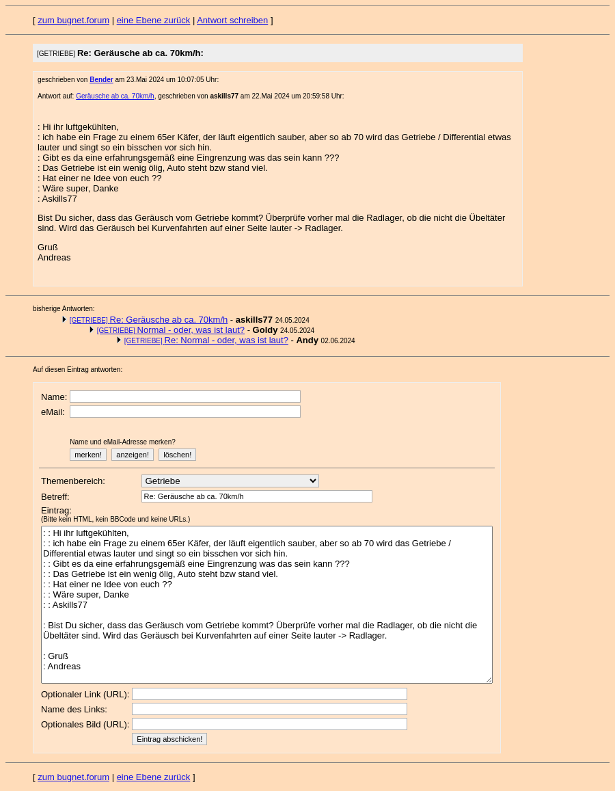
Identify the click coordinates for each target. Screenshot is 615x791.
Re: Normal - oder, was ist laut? (206, 340)
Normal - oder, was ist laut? (171, 330)
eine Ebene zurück (154, 20)
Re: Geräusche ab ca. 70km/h (149, 319)
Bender (101, 79)
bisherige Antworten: (64, 308)
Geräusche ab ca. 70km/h (115, 96)
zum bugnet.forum (73, 20)
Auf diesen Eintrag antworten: (77, 369)
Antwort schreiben (232, 20)
